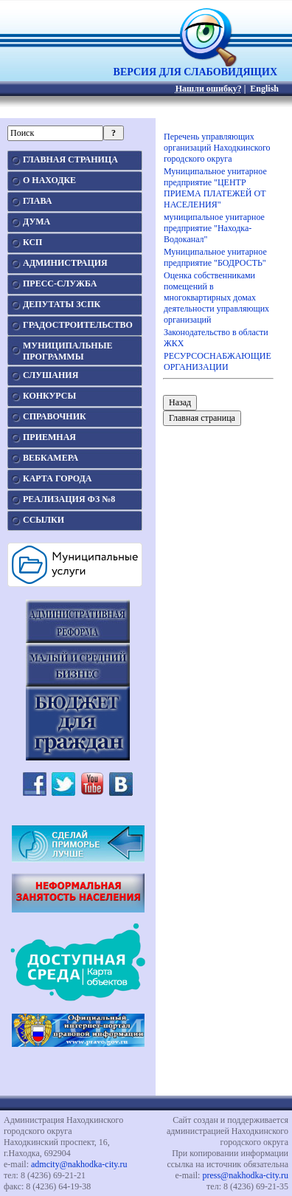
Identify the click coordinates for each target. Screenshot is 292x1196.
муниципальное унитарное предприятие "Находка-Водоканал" (214, 228)
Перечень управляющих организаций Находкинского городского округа (217, 147)
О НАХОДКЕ (49, 180)
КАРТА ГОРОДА (57, 478)
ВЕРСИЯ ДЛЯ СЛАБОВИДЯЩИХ (195, 68)
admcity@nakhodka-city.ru (79, 1164)
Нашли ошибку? (208, 88)
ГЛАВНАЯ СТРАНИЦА (70, 159)
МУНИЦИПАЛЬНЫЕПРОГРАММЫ (67, 351)
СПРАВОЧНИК (54, 416)
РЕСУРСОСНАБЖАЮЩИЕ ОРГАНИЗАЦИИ (217, 361)
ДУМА (36, 221)
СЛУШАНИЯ (50, 375)
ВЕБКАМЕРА (50, 458)
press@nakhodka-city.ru (245, 1175)
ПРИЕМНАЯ (49, 437)
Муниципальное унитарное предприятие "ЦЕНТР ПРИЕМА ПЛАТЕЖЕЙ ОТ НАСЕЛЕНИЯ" (215, 188)
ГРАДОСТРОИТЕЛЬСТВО (78, 325)
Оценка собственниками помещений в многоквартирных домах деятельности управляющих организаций (216, 297)
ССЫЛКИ (43, 520)
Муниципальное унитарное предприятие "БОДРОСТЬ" (215, 257)
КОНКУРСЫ (49, 396)
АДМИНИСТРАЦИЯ (65, 263)
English (264, 88)
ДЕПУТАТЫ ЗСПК (61, 304)
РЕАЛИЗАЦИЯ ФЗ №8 (69, 499)
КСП (32, 242)
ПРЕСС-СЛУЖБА (60, 283)
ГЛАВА (37, 201)
